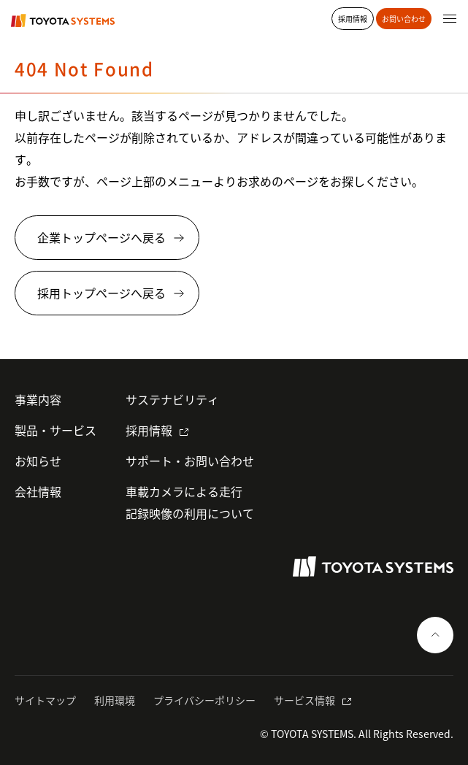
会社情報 (38, 491)
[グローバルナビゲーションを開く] (449, 18)
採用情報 (149, 430)
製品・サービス (55, 430)
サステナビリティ (172, 399)
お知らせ (38, 460)
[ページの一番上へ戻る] (435, 635)
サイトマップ (45, 700)
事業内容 (38, 399)
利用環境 (114, 700)
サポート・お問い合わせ (190, 460)
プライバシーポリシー (204, 700)
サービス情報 (304, 700)
